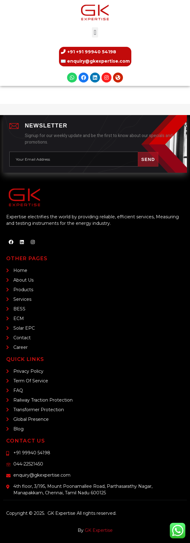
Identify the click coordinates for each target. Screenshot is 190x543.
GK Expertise (99, 530)
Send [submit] (148, 159)
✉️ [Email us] (95, 61)
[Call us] (95, 51)
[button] (95, 32)
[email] (73, 159)
